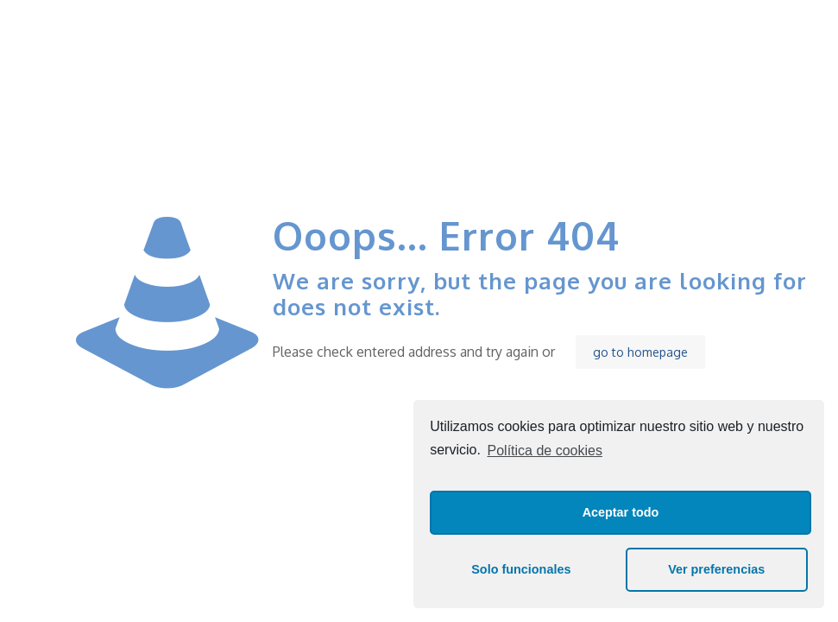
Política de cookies (545, 450)
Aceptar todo (621, 512)
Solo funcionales (520, 569)
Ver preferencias (716, 569)
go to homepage (640, 352)
